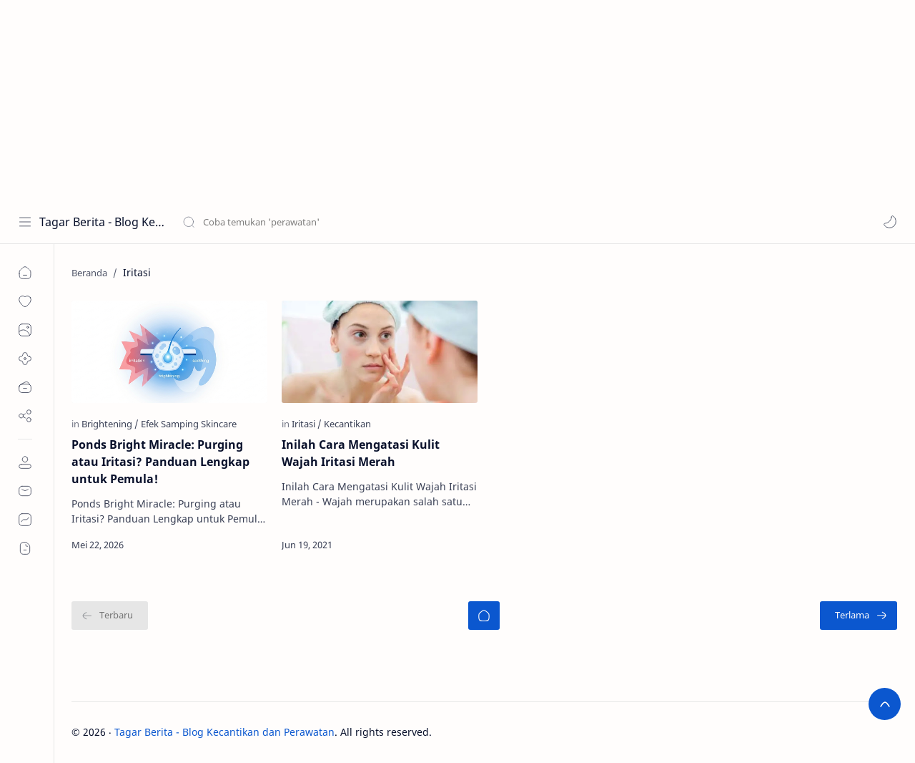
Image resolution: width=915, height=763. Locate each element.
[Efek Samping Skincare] (189, 423)
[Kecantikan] (347, 423)
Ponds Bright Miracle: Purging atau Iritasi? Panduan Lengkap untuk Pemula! (160, 462)
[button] (890, 222)
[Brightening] (110, 423)
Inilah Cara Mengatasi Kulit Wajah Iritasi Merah (361, 453)
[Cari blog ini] (296, 222)
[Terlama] (858, 615)
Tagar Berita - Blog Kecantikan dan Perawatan (101, 222)
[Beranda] (484, 615)
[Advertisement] (429, 100)
